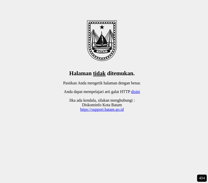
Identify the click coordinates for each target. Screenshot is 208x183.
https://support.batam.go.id (102, 109)
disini (135, 91)
